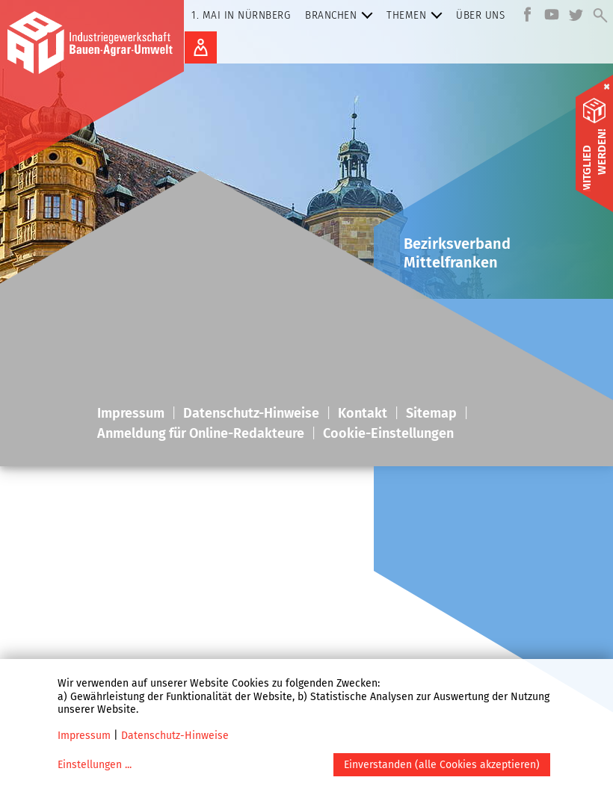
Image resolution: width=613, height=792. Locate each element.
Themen (417, 15)
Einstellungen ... (95, 764)
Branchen (342, 15)
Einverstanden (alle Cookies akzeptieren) (442, 764)
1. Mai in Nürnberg (240, 15)
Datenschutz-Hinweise (175, 735)
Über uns (480, 15)
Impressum (84, 735)
